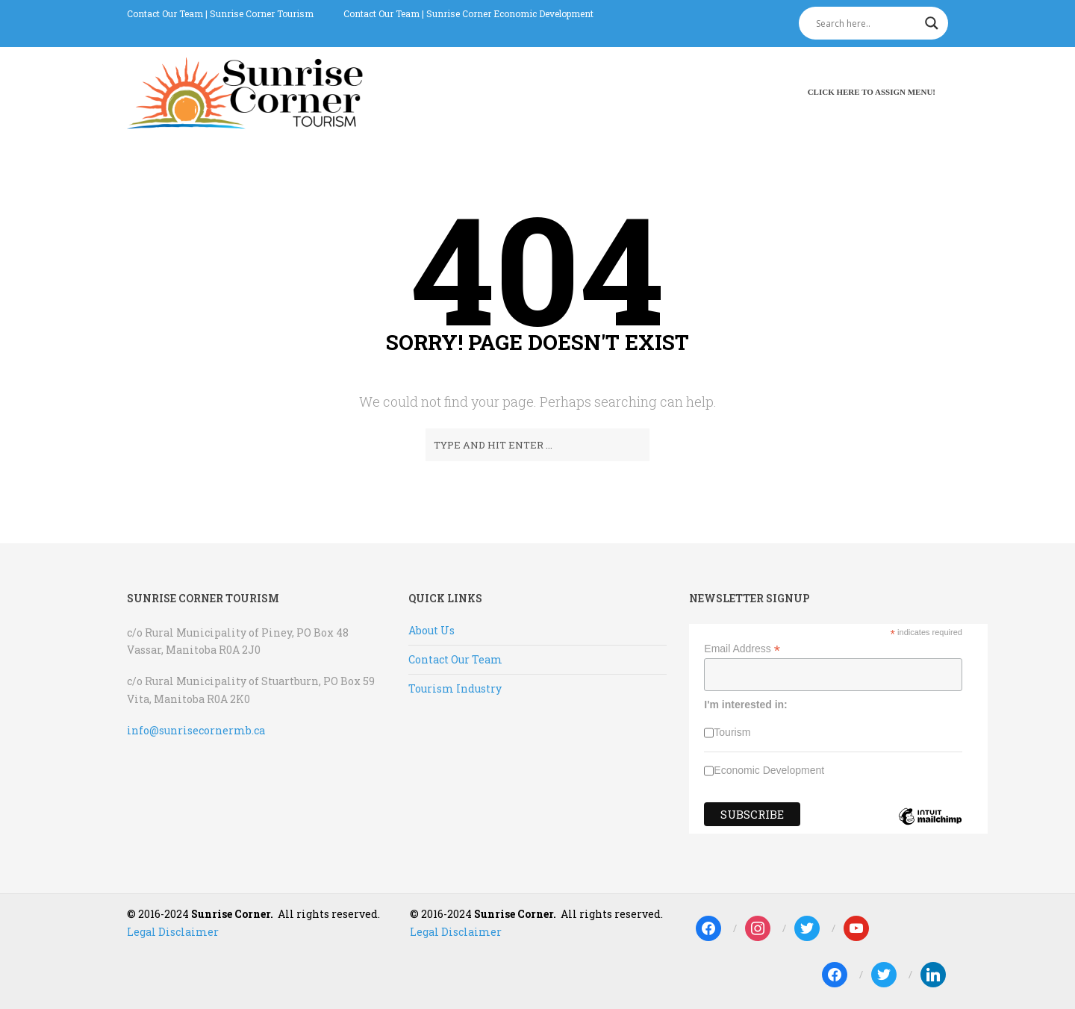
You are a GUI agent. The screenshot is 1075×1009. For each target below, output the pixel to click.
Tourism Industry (455, 688)
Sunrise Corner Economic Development (509, 13)
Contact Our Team (165, 13)
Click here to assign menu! (871, 91)
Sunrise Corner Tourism (262, 13)
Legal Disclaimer (173, 932)
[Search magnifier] (931, 23)
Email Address (742, 649)
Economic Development (769, 770)
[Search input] (866, 23)
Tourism (732, 732)
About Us (431, 630)
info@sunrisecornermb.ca (196, 730)
